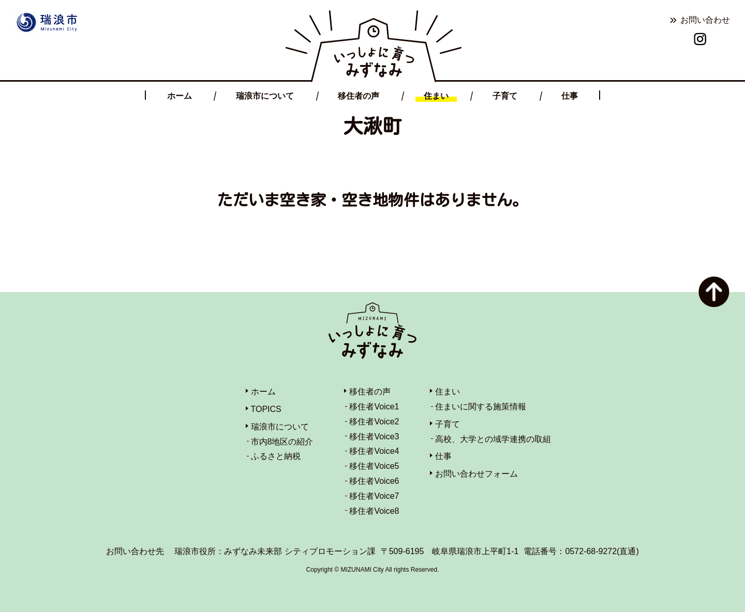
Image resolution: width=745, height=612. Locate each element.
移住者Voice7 (374, 496)
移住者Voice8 (374, 511)
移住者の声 (358, 95)
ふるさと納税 (276, 456)
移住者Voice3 (374, 436)
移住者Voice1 (374, 406)
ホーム (179, 95)
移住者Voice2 (374, 421)
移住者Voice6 (374, 481)
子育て (505, 95)
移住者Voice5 (374, 466)
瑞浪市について (265, 95)
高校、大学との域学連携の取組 (493, 439)
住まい (436, 95)
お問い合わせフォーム (476, 473)
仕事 (569, 95)
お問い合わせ (705, 20)
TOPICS (266, 409)
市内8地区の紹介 (282, 441)
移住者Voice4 (374, 451)
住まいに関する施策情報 (480, 406)
